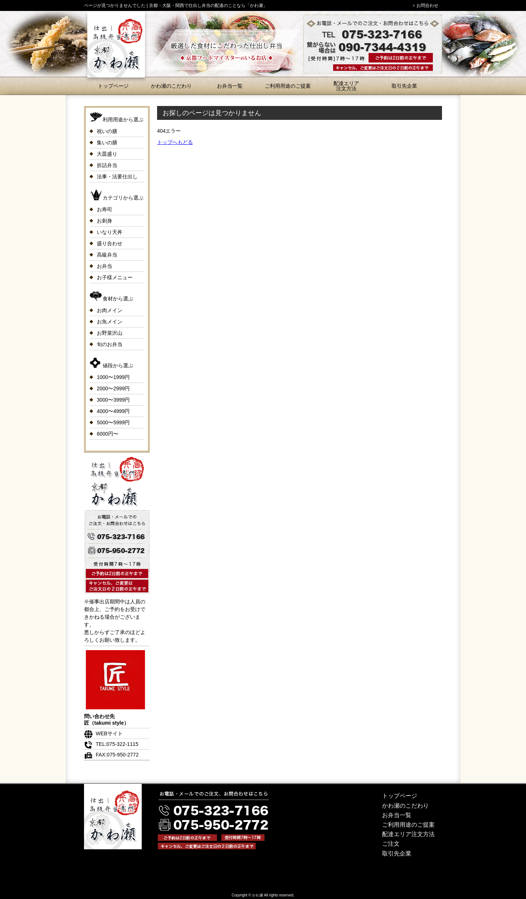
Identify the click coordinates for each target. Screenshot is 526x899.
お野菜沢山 (109, 333)
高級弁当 (107, 255)
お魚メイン (109, 322)
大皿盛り (107, 154)
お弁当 (104, 266)
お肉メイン (109, 310)
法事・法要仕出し (117, 176)
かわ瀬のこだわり (171, 86)
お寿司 (104, 209)
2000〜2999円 (113, 388)
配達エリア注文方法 (346, 85)
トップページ (113, 86)
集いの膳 (107, 142)
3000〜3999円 (113, 400)
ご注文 (391, 844)
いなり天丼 (109, 232)
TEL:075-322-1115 (111, 744)
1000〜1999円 (113, 377)
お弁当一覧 (230, 86)
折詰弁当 (107, 165)
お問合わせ (427, 5)
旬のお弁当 (109, 344)
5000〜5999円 (113, 422)
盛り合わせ (109, 243)
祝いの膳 (107, 131)
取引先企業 (404, 86)
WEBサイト (103, 733)
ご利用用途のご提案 (288, 86)
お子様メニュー (115, 277)
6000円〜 (107, 434)
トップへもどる (175, 142)
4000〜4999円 (113, 411)
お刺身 (104, 221)
